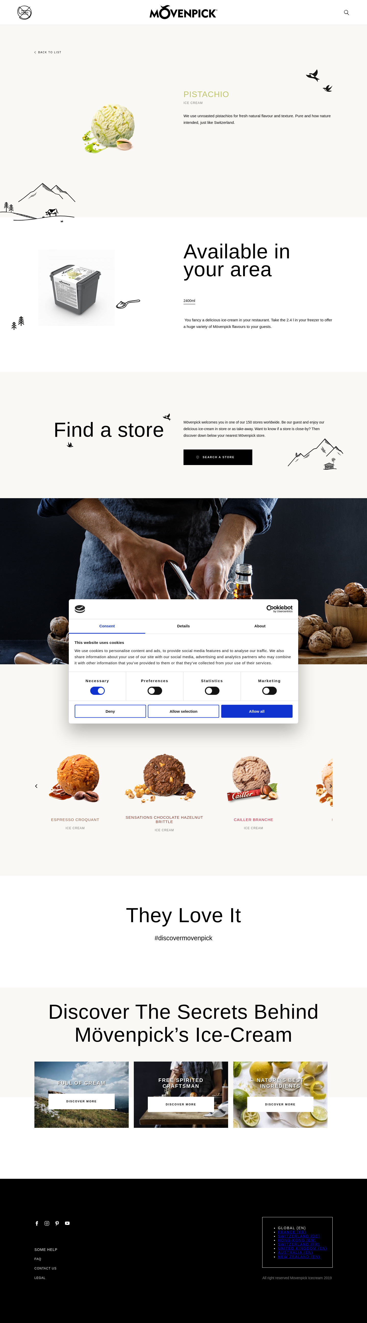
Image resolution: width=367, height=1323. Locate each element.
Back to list (47, 52)
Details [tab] (183, 626)
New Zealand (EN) (299, 1257)
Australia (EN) (295, 1252)
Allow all (257, 711)
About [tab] (260, 626)
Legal (40, 1278)
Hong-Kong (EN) (297, 1240)
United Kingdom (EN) (302, 1248)
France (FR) (292, 1232)
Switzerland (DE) (299, 1236)
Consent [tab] (107, 626)
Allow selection (183, 711)
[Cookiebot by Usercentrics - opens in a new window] (270, 609)
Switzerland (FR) (299, 1244)
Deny (110, 711)
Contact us (45, 1268)
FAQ (37, 1259)
